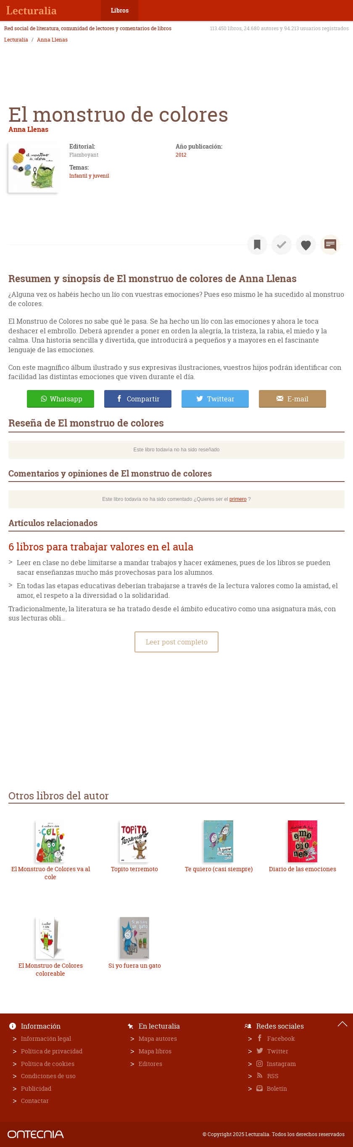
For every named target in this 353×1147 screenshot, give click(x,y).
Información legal (46, 1038)
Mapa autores (158, 1038)
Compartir (143, 398)
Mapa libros (155, 1051)
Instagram (281, 1064)
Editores (150, 1064)
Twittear (220, 398)
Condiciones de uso (48, 1076)
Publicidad (36, 1088)
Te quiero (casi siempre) (219, 869)
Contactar (35, 1101)
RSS (272, 1076)
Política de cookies (47, 1064)
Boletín (276, 1088)
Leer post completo (177, 642)
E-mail (297, 398)
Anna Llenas (52, 40)
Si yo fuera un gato (134, 965)
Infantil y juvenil (89, 175)
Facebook (280, 1038)
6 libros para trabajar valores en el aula (100, 547)
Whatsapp (66, 398)
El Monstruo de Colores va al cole (50, 873)
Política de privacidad (51, 1051)
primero (238, 499)
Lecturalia (16, 40)
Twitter (277, 1051)
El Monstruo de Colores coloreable (50, 969)
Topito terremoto (134, 869)
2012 (181, 154)
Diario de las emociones (302, 869)
